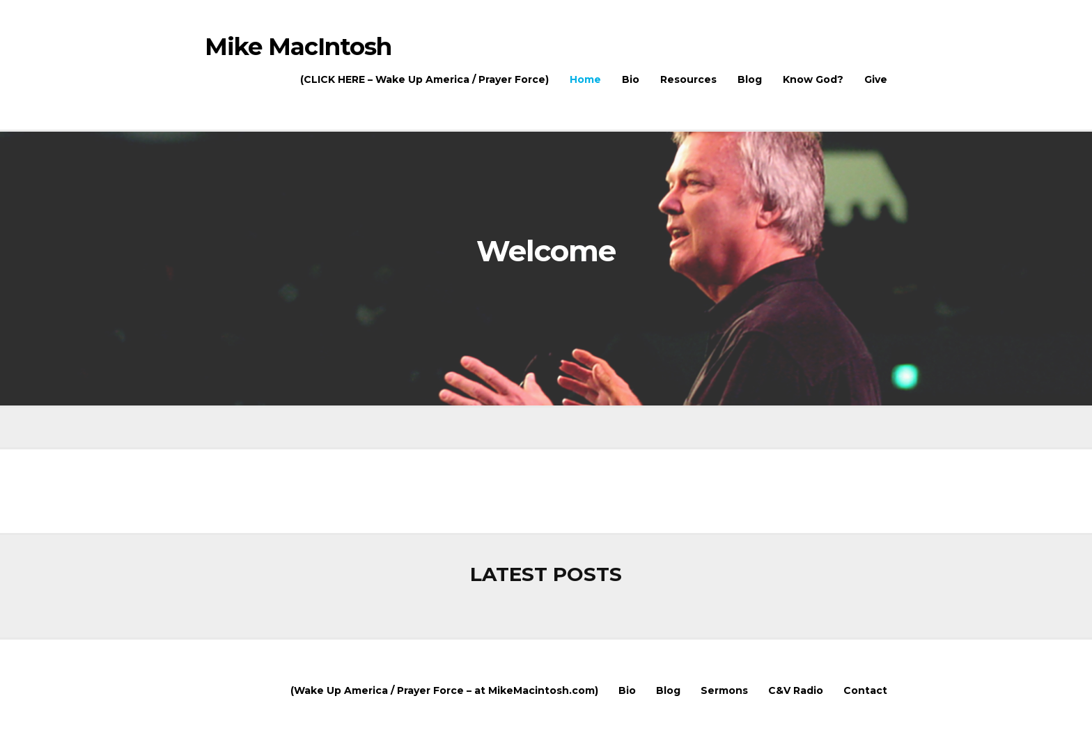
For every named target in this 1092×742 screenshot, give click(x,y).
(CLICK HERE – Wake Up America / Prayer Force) (424, 79)
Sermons (724, 690)
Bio (630, 79)
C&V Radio (795, 690)
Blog (750, 79)
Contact (865, 690)
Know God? (813, 79)
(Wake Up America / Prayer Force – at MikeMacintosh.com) (444, 690)
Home (585, 79)
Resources (688, 79)
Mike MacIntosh (298, 48)
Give (875, 79)
